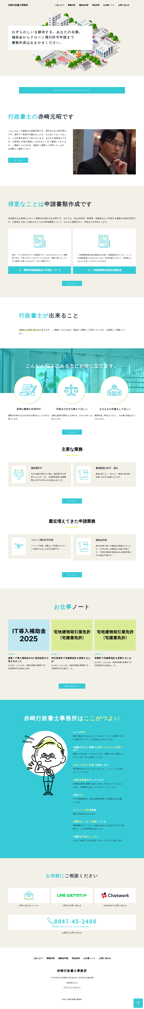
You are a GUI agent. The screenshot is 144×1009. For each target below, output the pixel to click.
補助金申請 (83, 5)
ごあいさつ (59, 5)
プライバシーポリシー (72, 987)
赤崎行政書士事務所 (18, 5)
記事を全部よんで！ (72, 686)
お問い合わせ (123, 5)
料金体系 (95, 5)
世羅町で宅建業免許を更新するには (112, 658)
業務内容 (71, 5)
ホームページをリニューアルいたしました (72, 90)
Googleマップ (72, 982)
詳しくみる (18, 160)
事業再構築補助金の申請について (42, 281)
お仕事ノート (108, 5)
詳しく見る (72, 501)
